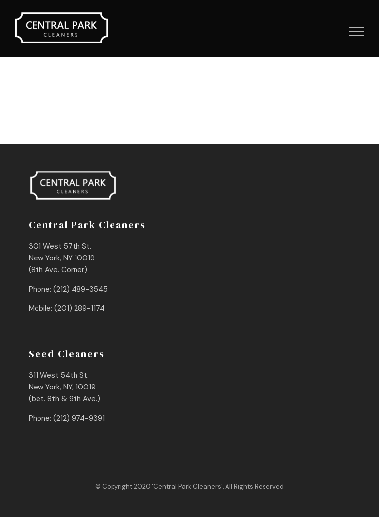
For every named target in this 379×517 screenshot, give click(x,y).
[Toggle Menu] (357, 31)
